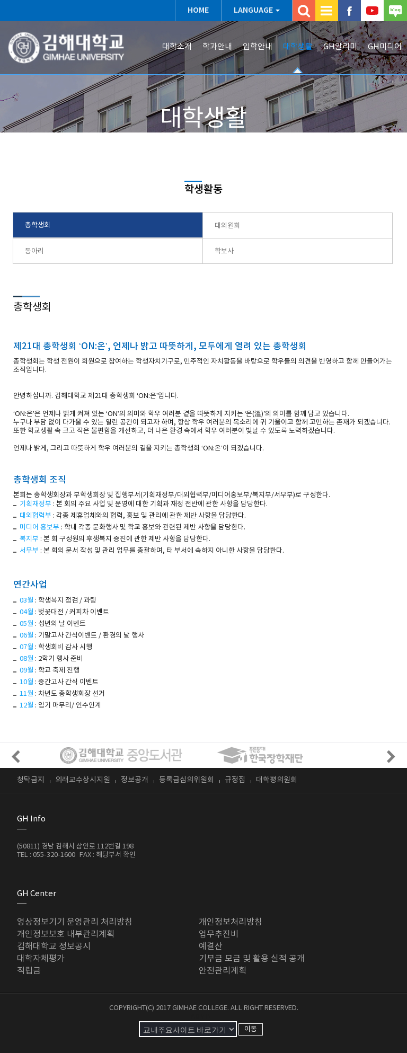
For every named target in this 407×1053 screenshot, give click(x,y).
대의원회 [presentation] (227, 226)
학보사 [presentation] (224, 251)
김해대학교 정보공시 (54, 946)
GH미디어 (385, 46)
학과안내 (217, 46)
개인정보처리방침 (230, 922)
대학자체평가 (41, 958)
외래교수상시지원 (82, 780)
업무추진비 (218, 934)
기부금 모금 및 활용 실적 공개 (252, 958)
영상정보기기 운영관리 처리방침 (74, 922)
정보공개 (134, 780)
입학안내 (257, 46)
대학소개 (177, 46)
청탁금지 (31, 780)
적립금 (29, 971)
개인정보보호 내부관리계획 (65, 934)
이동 (250, 1029)
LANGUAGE (253, 10)
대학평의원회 (276, 780)
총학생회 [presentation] (37, 225)
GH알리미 (340, 46)
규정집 (235, 780)
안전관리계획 (222, 971)
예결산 (211, 946)
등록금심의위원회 (186, 780)
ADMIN (201, 1017)
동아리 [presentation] (34, 251)
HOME (198, 10)
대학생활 (298, 46)
